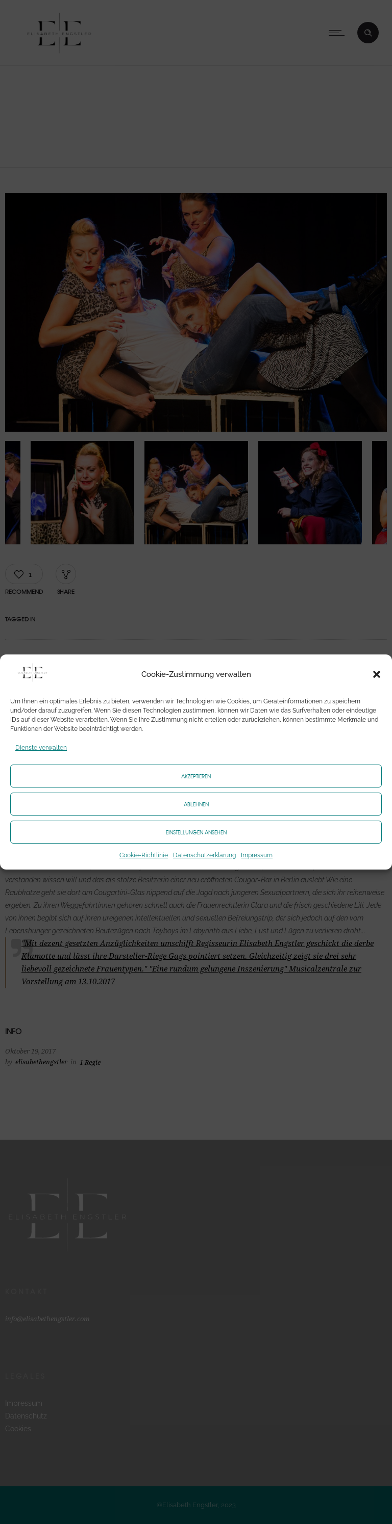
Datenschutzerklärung (204, 855)
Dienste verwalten (41, 747)
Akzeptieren (196, 776)
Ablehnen (196, 804)
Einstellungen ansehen (196, 832)
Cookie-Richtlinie (143, 855)
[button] (377, 674)
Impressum (257, 855)
